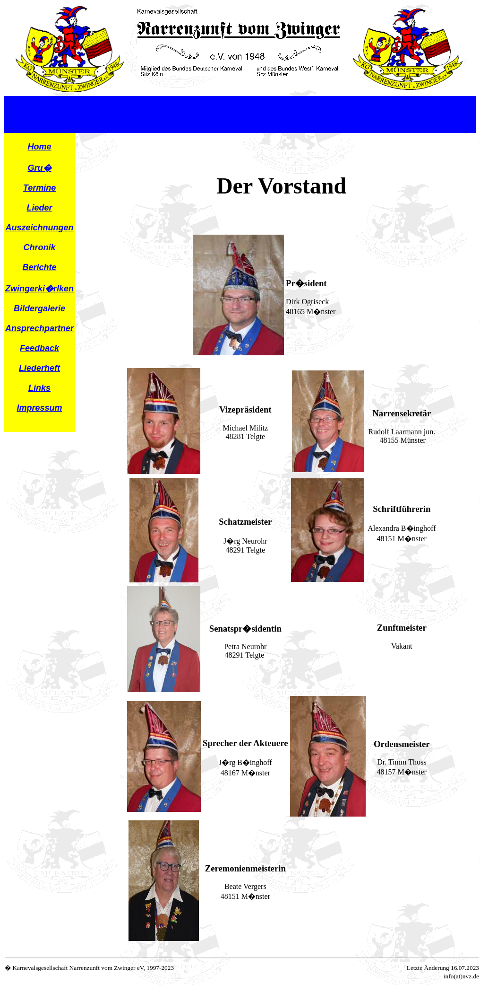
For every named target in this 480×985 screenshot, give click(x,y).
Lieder (39, 207)
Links (39, 388)
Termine (39, 188)
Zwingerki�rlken (39, 288)
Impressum (39, 408)
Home (39, 146)
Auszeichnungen (40, 227)
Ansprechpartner (39, 328)
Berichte (40, 267)
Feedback (39, 348)
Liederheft (39, 368)
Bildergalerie (39, 308)
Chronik (40, 247)
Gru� (39, 168)
